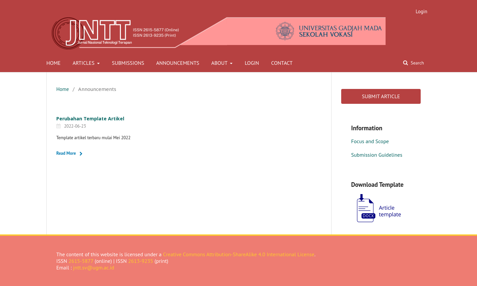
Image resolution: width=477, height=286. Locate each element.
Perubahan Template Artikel (90, 118)
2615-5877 (81, 261)
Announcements (177, 63)
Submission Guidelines (376, 154)
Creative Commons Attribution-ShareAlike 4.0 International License (238, 254)
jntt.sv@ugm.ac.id (93, 267)
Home (53, 63)
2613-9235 (140, 261)
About (220, 63)
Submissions (128, 63)
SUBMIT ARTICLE (381, 96)
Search (416, 63)
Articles (84, 63)
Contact (281, 63)
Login (252, 63)
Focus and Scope (370, 141)
